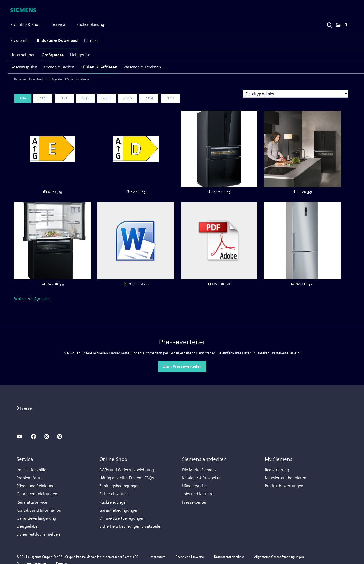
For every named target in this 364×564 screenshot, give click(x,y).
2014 (149, 98)
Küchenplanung (90, 24)
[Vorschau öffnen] (52, 149)
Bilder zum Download (57, 40)
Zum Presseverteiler (182, 366)
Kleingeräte (80, 54)
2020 (64, 98)
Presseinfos (20, 40)
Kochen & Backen (58, 67)
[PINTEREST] (59, 436)
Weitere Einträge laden (32, 298)
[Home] (23, 10)
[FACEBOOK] (33, 436)
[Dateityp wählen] (295, 94)
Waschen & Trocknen (142, 67)
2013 (170, 98)
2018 (85, 98)
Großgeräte (53, 54)
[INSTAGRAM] (46, 436)
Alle (23, 98)
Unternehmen (22, 54)
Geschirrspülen (23, 67)
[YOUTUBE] (19, 436)
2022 (43, 98)
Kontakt (91, 40)
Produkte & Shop (25, 24)
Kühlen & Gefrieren (98, 67)
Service (58, 24)
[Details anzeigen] (52, 192)
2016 (106, 98)
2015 (128, 98)
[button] (341, 25)
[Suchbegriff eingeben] (329, 24)
